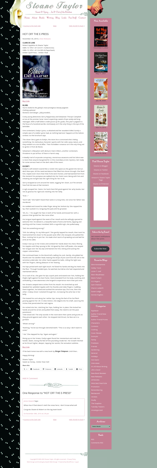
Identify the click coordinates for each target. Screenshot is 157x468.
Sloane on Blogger (101, 166)
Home (27, 17)
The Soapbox (96, 403)
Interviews (95, 363)
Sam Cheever (96, 285)
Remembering (96, 390)
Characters (95, 323)
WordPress (70, 462)
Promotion (95, 387)
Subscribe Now (100, 249)
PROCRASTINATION (99, 383)
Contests (94, 326)
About (34, 17)
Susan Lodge (96, 291)
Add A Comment (30, 378)
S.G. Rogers (95, 281)
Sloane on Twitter (101, 170)
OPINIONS (95, 380)
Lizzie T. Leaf (96, 271)
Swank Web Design (51, 462)
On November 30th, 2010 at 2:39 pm (36, 414)
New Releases (45, 39)
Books (42, 17)
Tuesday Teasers (97, 407)
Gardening (95, 350)
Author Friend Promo (99, 319)
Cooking (94, 330)
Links (64, 17)
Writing (50, 17)
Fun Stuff (73, 17)
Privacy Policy (71, 459)
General (94, 353)
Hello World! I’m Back (76, 26)
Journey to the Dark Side (32, 26)
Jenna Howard (29, 401)
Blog (57, 17)
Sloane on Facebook (101, 174)
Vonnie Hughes (97, 295)
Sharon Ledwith (97, 288)
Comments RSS (97, 443)
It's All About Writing (99, 366)
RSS (92, 439)
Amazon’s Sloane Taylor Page (101, 178)
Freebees (95, 343)
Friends (94, 346)
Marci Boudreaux (97, 275)
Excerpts (94, 336)
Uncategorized (97, 410)
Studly (93, 400)
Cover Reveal (96, 333)
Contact (82, 17)
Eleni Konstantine (98, 264)
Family (93, 340)
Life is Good (95, 370)
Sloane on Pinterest (101, 184)
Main (55, 26)
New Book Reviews (98, 373)
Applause (94, 311)
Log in (77, 462)
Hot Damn (95, 360)
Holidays (94, 356)
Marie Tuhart (96, 278)
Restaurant (95, 393)
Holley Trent (96, 268)
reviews (94, 397)
